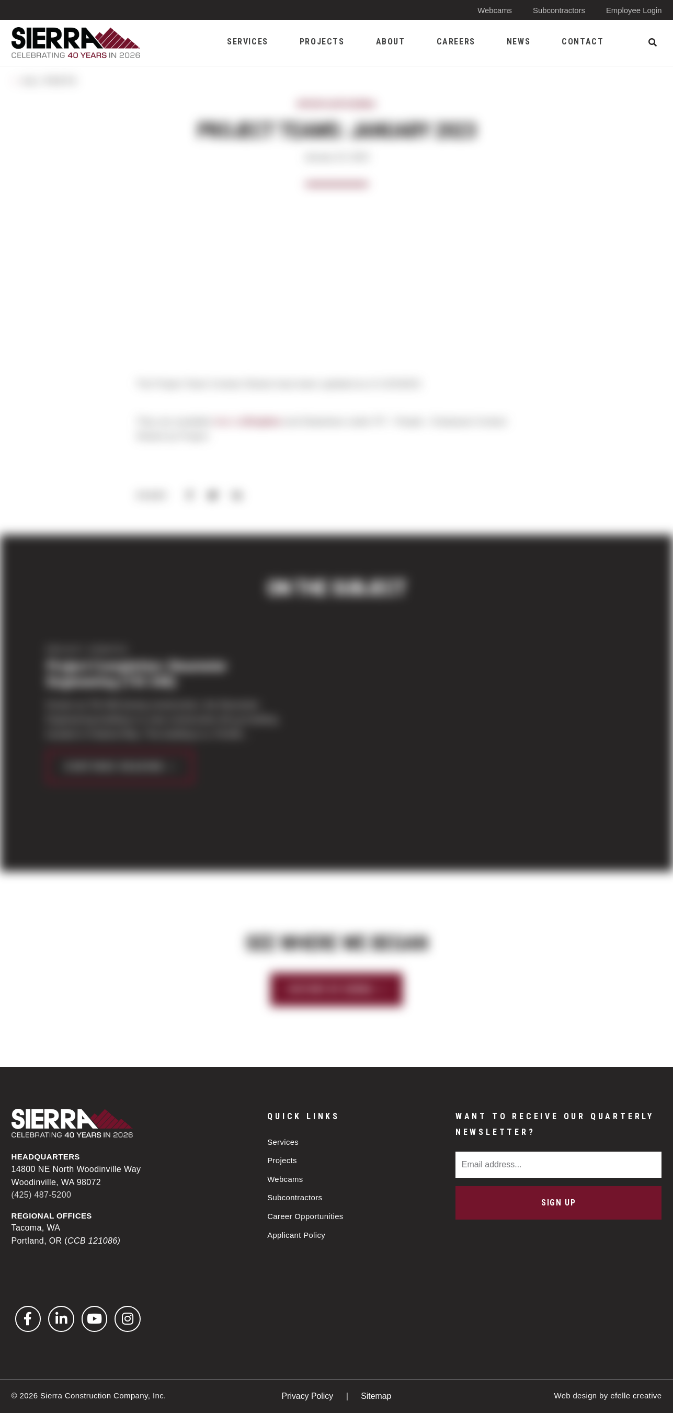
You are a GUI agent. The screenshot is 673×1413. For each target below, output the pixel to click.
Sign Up (558, 1202)
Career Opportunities (305, 1216)
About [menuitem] (390, 42)
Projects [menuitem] (322, 42)
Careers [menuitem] (456, 42)
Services (283, 1141)
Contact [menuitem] (582, 42)
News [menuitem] (518, 42)
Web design (575, 1395)
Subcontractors (558, 10)
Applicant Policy (296, 1235)
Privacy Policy (308, 1396)
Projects (282, 1160)
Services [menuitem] (247, 42)
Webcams (493, 10)
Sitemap (376, 1396)
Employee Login (634, 10)
